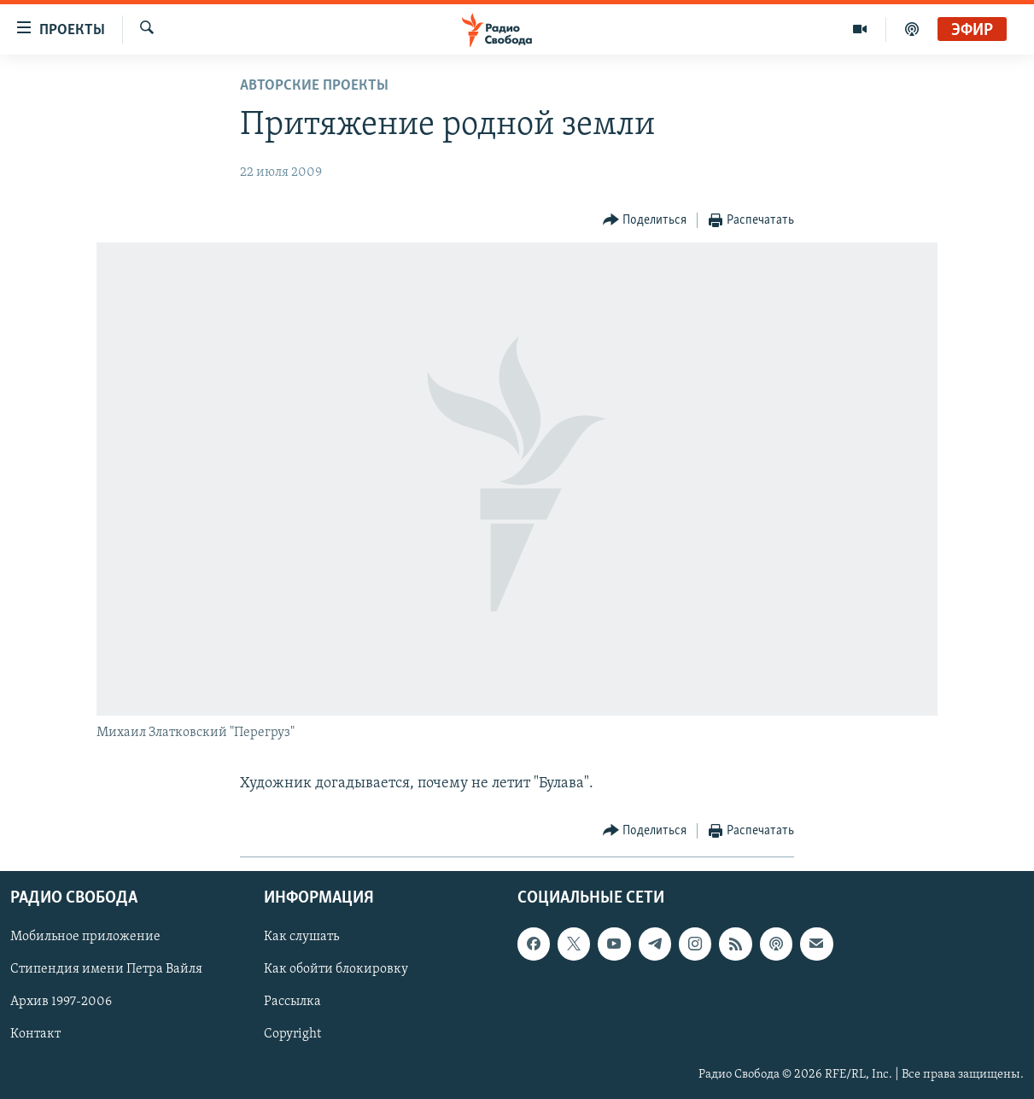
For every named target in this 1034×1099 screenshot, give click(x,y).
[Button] (645, 220)
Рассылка (292, 1002)
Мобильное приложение (85, 937)
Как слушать (301, 937)
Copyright (292, 1035)
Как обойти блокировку (336, 969)
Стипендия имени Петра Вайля (106, 969)
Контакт (35, 1035)
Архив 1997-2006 (61, 1002)
